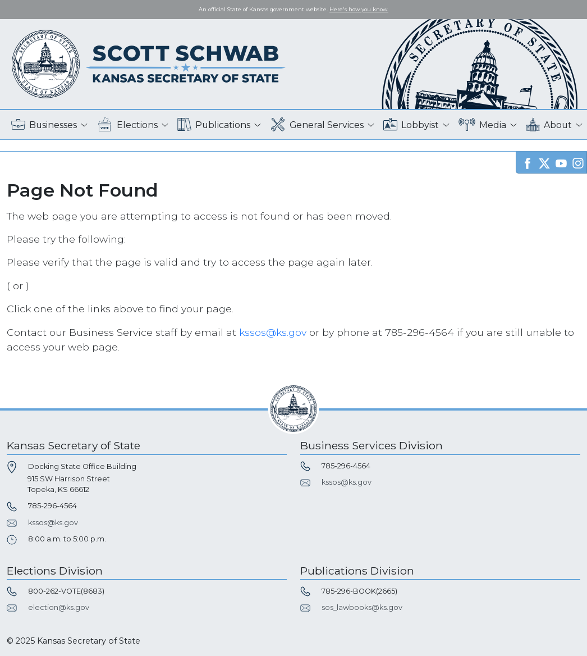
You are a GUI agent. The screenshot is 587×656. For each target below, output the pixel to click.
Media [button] (482, 125)
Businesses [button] (44, 125)
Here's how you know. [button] (358, 9)
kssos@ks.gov (272, 332)
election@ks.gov (58, 607)
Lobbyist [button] (411, 125)
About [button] (549, 125)
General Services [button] (317, 125)
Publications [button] (213, 125)
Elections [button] (127, 125)
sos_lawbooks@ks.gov (362, 607)
